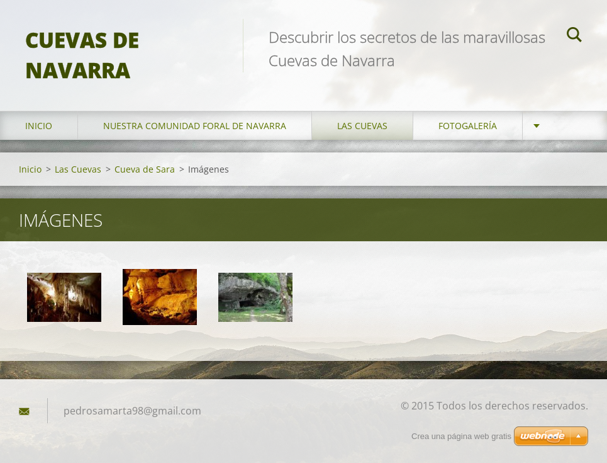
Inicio (38, 126)
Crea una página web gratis (461, 436)
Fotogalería (467, 126)
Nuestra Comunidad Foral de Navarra (194, 126)
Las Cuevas (362, 126)
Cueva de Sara (144, 169)
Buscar (574, 36)
